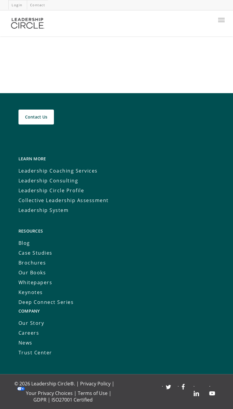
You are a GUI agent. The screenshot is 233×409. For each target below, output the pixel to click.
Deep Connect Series (46, 302)
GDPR (39, 399)
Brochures (32, 262)
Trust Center (35, 352)
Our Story (31, 323)
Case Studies (35, 253)
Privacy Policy (95, 383)
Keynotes (30, 292)
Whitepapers (35, 282)
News (25, 342)
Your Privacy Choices (49, 393)
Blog (24, 243)
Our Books (32, 272)
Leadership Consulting (48, 180)
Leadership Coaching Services (58, 170)
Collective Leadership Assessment (63, 200)
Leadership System (43, 210)
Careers (28, 333)
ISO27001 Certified (72, 399)
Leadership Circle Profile (51, 190)
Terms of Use (93, 393)
